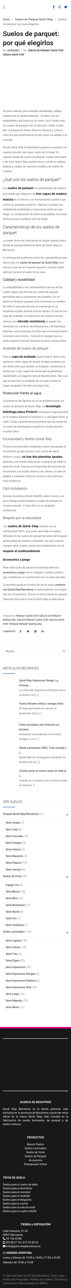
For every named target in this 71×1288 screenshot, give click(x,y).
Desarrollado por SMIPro (33, 1283)
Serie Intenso (13, 849)
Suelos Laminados (14, 931)
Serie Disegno (14, 842)
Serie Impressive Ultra (18, 987)
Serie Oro (11, 918)
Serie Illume (13, 911)
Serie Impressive (15, 967)
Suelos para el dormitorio (17, 1188)
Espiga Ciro (12, 884)
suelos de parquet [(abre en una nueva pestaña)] (20, 188)
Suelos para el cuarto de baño (20, 1184)
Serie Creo (12, 953)
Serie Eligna (13, 960)
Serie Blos (11, 898)
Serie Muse (12, 1007)
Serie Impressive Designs (20, 973)
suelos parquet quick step (32, 620)
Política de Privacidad (15, 1279)
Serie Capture (14, 940)
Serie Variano (13, 869)
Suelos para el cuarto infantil (19, 1211)
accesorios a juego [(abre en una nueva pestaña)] (14, 572)
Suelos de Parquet (35, 1156)
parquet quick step (27, 616)
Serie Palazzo (14, 862)
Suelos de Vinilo (12, 876)
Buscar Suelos (35, 1144)
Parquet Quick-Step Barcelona (20, 813)
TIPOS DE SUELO (14, 1177)
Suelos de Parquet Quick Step (34, 19)
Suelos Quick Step (13, 54)
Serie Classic (13, 947)
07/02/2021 (13, 50)
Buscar (64, 651)
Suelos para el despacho (17, 1199)
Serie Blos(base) (15, 905)
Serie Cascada (14, 836)
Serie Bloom (13, 891)
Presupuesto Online (35, 1164)
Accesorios (35, 1160)
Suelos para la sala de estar (19, 1207)
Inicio (6, 19)
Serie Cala (12, 829)
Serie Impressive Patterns (21, 980)
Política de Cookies (41, 1279)
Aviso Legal (57, 1275)
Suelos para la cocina (15, 1203)
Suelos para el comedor (17, 1192)
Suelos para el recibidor (16, 1195)
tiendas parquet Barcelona (25, 624)
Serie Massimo (14, 856)
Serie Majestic (14, 1000)
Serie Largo (12, 993)
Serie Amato (13, 822)
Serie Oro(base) (15, 925)
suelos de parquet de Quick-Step (39, 262)
